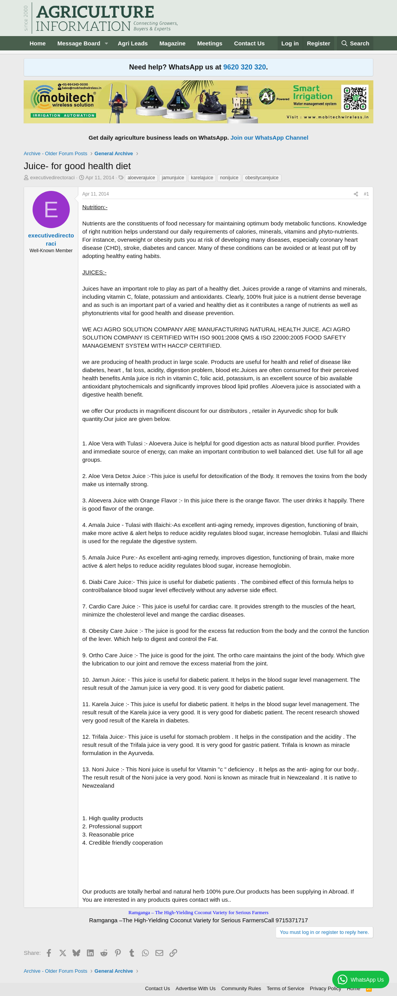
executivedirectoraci (52, 177)
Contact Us (249, 43)
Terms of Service (285, 988)
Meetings (210, 43)
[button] (106, 43)
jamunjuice (173, 177)
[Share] (356, 194)
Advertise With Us (196, 988)
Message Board (78, 43)
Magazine (172, 43)
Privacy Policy (325, 988)
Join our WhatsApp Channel (270, 137)
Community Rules (241, 988)
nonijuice (229, 177)
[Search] (355, 43)
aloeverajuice (141, 177)
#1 (366, 194)
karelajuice (202, 177)
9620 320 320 (244, 67)
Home (37, 43)
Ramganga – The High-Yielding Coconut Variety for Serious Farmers (198, 912)
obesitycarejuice (261, 177)
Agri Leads (133, 43)
